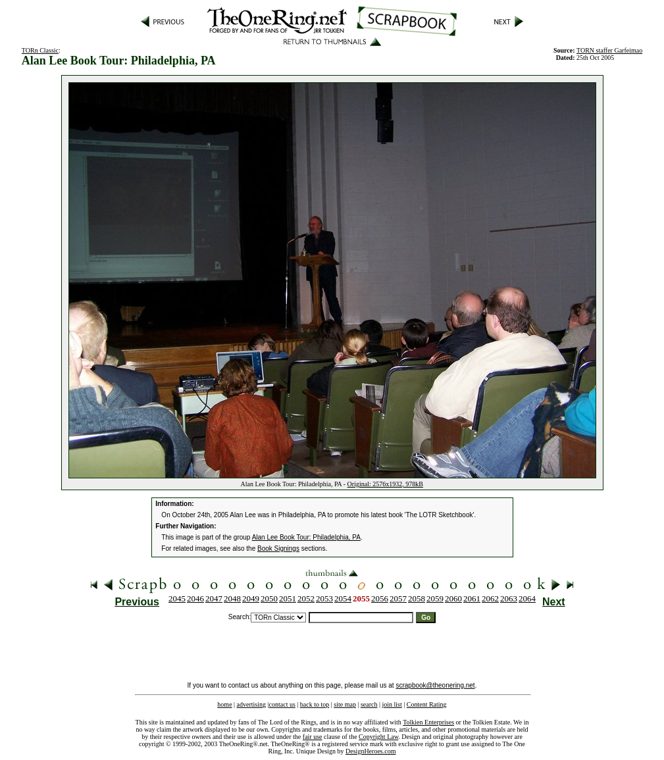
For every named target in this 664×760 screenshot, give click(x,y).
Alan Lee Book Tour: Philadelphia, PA (306, 537)
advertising (251, 704)
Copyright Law (378, 736)
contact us (282, 704)
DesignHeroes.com (370, 751)
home (224, 704)
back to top (314, 704)
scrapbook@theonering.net (435, 685)
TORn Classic (40, 50)
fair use (312, 736)
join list (391, 704)
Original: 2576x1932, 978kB (385, 484)
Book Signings (278, 548)
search (369, 704)
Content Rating (427, 704)
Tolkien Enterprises (428, 722)
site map (345, 704)
